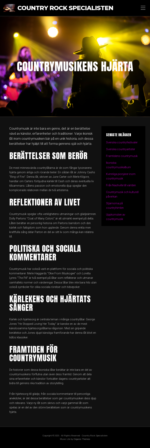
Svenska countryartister (120, 149)
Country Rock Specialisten (65, 8)
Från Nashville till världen (121, 185)
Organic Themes (82, 439)
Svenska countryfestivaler (122, 142)
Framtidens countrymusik (122, 156)
